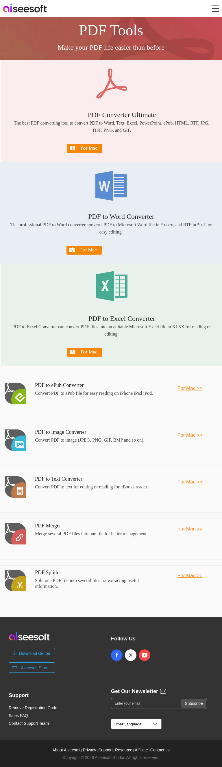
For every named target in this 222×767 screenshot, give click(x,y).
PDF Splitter (48, 572)
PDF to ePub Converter (59, 385)
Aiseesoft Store (35, 668)
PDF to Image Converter (60, 432)
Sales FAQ (18, 715)
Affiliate (141, 750)
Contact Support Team (29, 723)
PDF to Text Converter (58, 479)
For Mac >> (190, 388)
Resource (123, 750)
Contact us (160, 750)
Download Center (34, 653)
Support (106, 750)
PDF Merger (48, 526)
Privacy (89, 750)
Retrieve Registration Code (33, 707)
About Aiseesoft (66, 750)
